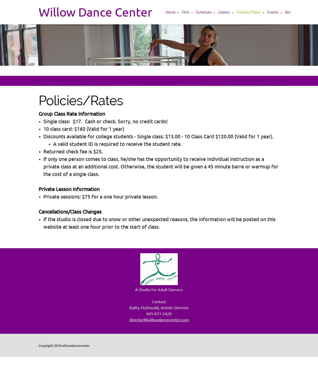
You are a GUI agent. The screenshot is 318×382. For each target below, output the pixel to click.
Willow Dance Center (95, 12)
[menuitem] (171, 12)
